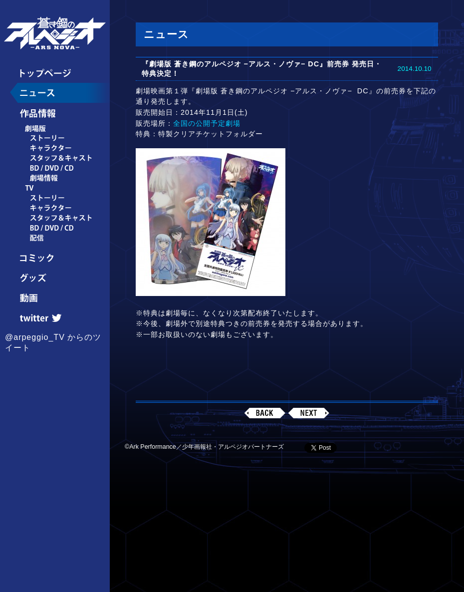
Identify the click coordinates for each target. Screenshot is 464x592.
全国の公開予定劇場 (206, 123)
